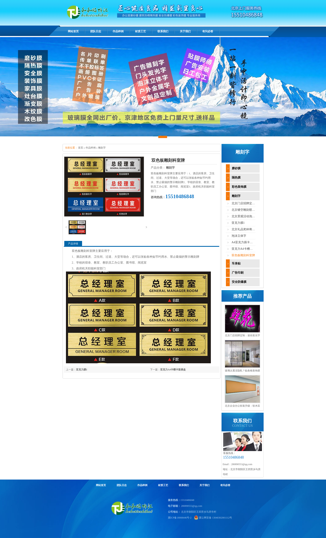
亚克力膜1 (81, 369)
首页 (80, 147)
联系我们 (184, 485)
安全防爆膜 (239, 281)
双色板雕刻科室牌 (243, 255)
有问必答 (225, 485)
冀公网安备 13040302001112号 (215, 517)
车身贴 (236, 263)
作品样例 (91, 147)
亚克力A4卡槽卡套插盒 (173, 369)
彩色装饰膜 (239, 186)
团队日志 (122, 485)
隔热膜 (236, 177)
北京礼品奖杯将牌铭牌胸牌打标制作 (255, 229)
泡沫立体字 (239, 235)
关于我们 (205, 485)
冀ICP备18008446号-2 (180, 517)
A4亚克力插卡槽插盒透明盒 (249, 242)
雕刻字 (102, 147)
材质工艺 (163, 485)
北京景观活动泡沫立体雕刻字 (251, 216)
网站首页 (73, 31)
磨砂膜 (236, 168)
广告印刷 (238, 272)
